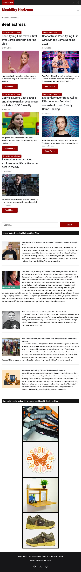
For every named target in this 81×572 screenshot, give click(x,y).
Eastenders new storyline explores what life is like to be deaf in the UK (20, 163)
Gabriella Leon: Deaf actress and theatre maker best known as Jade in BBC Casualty (20, 101)
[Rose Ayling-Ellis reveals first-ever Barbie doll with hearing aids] (20, 62)
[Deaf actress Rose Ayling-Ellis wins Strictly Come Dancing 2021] (60, 62)
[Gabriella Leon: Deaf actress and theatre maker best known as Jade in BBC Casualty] (20, 123)
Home (5, 18)
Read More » (9, 87)
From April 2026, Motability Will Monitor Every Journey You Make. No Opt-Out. (50, 272)
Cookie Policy (46, 560)
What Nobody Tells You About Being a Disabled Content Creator (44, 312)
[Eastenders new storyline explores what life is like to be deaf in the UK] (20, 185)
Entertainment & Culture (11, 33)
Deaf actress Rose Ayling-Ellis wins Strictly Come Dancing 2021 (60, 40)
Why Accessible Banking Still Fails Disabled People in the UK (43, 371)
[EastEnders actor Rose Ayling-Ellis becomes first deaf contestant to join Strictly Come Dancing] (60, 126)
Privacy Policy (35, 560)
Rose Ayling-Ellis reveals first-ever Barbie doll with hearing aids (20, 40)
